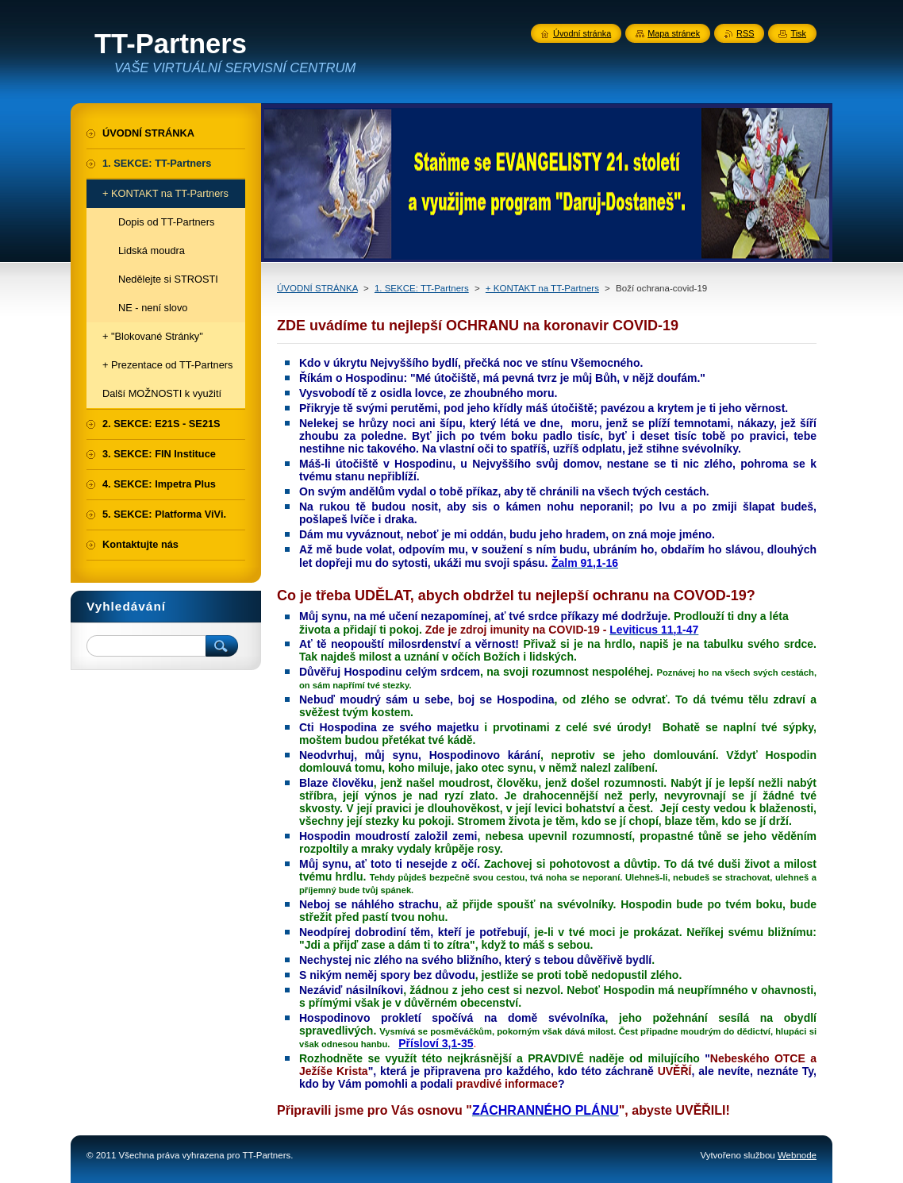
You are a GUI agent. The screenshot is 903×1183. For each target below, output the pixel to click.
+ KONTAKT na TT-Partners (542, 288)
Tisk (798, 33)
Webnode (797, 1155)
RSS (745, 33)
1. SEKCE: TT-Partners (422, 288)
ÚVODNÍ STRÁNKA (317, 288)
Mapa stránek (673, 33)
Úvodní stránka (582, 33)
